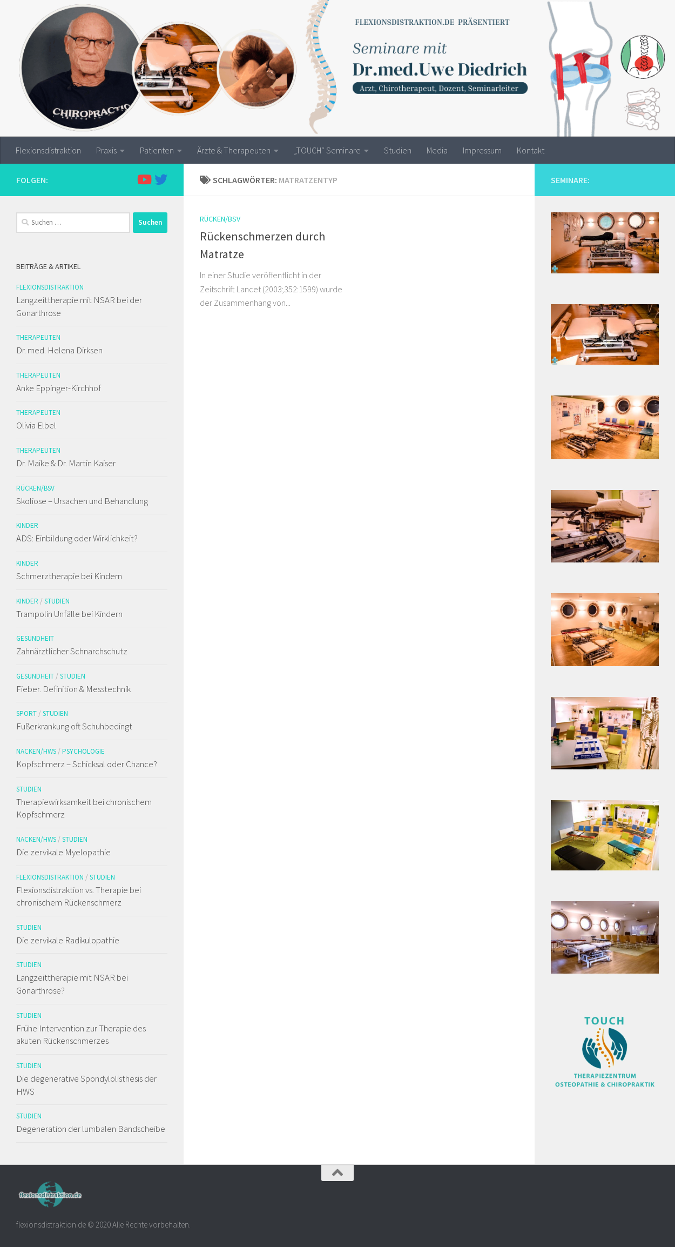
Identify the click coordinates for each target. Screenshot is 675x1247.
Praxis (106, 150)
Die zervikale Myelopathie (63, 852)
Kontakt (530, 150)
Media (437, 150)
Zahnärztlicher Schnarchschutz (71, 651)
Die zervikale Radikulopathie (67, 940)
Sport (26, 713)
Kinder (27, 525)
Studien (397, 150)
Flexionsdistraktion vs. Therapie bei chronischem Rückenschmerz (78, 896)
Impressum (482, 150)
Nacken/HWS (36, 751)
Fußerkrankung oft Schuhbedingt (74, 726)
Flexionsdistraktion (48, 150)
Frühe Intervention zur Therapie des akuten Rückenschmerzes (81, 1034)
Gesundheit (35, 638)
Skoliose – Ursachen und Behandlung (82, 501)
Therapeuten (38, 337)
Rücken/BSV (220, 219)
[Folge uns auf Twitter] (160, 179)
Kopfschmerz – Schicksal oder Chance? (86, 764)
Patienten (157, 150)
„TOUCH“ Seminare (327, 150)
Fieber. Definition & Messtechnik (73, 689)
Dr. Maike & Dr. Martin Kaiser (66, 463)
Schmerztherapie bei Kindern (69, 576)
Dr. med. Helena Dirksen (59, 350)
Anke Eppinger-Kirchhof (58, 388)
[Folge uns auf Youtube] (143, 179)
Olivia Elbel (36, 425)
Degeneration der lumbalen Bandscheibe (90, 1129)
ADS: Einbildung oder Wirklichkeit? (77, 538)
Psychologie (83, 751)
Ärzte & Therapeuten (234, 150)
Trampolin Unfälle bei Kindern (69, 614)
